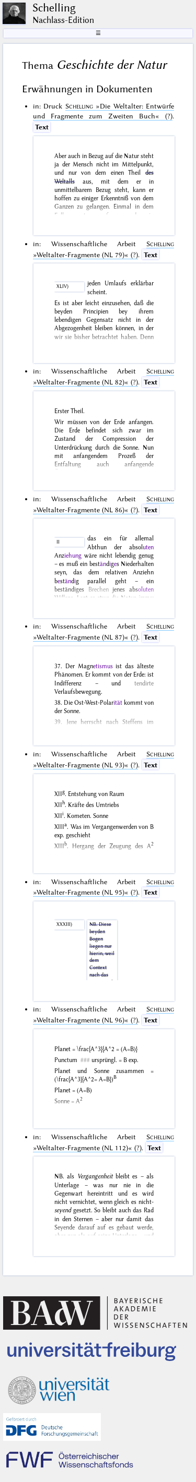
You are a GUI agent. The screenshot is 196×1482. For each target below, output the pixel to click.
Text (42, 127)
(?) (103, 111)
